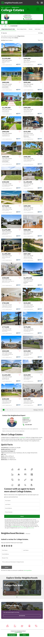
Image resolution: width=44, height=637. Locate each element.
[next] (20, 71)
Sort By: (3, 37)
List (42, 37)
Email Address (8, 484)
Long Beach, (4, 13)
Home (2, 7)
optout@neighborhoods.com (17, 503)
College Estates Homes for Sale (8, 26)
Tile (39, 37)
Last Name (7, 480)
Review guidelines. (28, 547)
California (9, 13)
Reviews (30, 26)
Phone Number (8, 488)
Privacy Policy (23, 504)
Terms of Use (31, 504)
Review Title (5, 534)
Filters (40, 29)
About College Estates (22, 26)
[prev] (2, 71)
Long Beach (7, 7)
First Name (7, 477)
